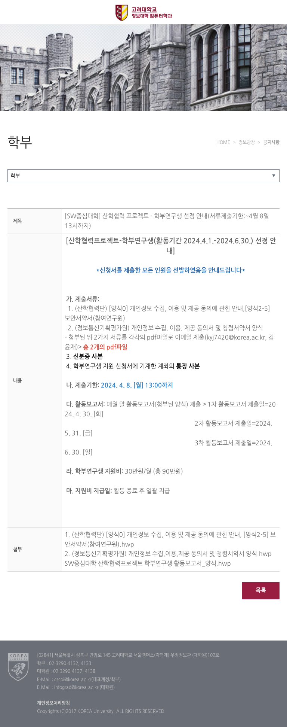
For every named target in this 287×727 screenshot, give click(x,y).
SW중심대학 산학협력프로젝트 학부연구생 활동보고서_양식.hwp (148, 563)
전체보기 (12, 12)
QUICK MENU (274, 12)
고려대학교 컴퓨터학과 (143, 12)
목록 (261, 590)
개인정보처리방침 (53, 703)
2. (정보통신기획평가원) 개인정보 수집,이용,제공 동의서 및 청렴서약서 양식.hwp (168, 554)
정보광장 (246, 142)
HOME (223, 142)
